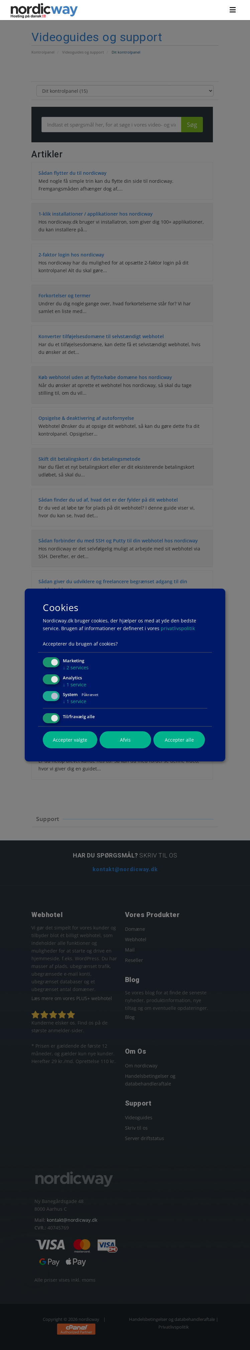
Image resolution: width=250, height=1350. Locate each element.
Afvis (125, 740)
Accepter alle (179, 740)
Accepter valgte (70, 740)
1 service (74, 684)
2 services (76, 667)
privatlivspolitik (178, 628)
